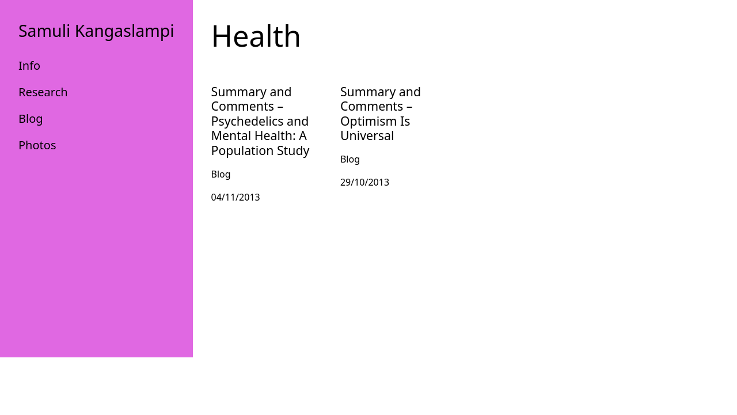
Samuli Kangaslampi (96, 31)
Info (29, 65)
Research (43, 92)
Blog (30, 118)
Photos (37, 145)
